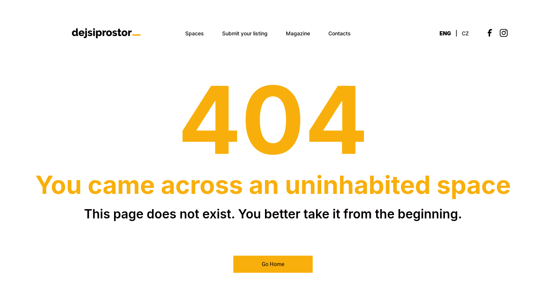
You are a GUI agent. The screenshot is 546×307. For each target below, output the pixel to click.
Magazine (298, 33)
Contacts (339, 33)
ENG (445, 33)
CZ (465, 33)
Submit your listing (245, 33)
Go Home (273, 264)
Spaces (194, 33)
